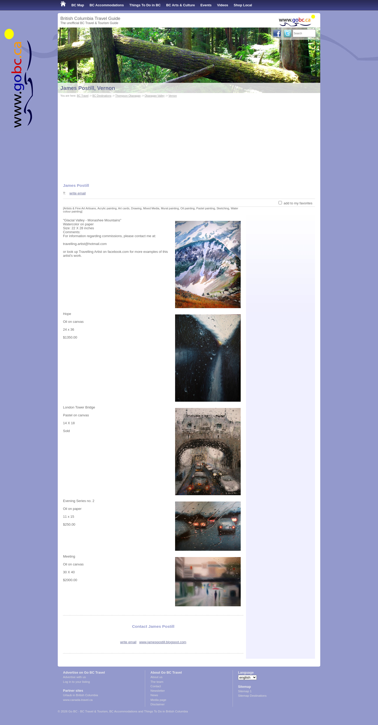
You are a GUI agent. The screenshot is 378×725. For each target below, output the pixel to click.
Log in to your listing (76, 681)
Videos (222, 5)
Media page (158, 699)
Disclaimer (157, 704)
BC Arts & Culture (180, 5)
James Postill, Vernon (87, 88)
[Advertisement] (189, 138)
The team (156, 681)
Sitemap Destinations (252, 695)
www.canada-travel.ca (78, 699)
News (154, 695)
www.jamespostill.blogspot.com (162, 642)
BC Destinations (101, 95)
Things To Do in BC (145, 5)
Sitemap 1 (245, 691)
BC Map (77, 5)
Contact (155, 686)
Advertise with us (74, 677)
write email (77, 193)
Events (206, 5)
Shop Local (243, 5)
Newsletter (157, 690)
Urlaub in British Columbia (80, 695)
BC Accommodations (107, 5)
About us (156, 677)
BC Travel (82, 95)
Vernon (173, 95)
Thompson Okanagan (128, 95)
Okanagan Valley (155, 95)
